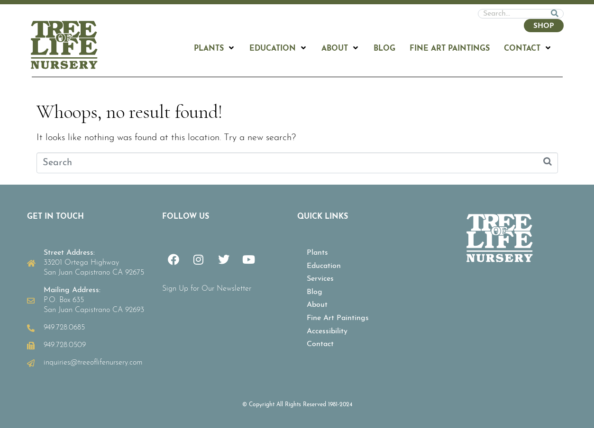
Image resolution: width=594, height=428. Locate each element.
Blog (314, 292)
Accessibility (327, 331)
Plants (317, 253)
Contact (320, 344)
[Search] (554, 13)
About (317, 305)
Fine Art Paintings (338, 318)
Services (320, 279)
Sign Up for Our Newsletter (206, 289)
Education (324, 266)
